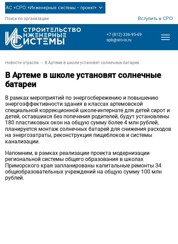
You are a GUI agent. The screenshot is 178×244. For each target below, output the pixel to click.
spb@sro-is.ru (119, 40)
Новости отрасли (22, 62)
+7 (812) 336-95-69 (124, 34)
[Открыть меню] (165, 37)
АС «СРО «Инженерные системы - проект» (55, 8)
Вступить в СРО (155, 19)
